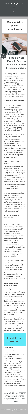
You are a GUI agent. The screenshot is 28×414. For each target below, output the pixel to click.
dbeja (18, 411)
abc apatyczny (14, 3)
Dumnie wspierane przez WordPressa (11, 409)
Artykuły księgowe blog (16, 395)
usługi (13, 392)
